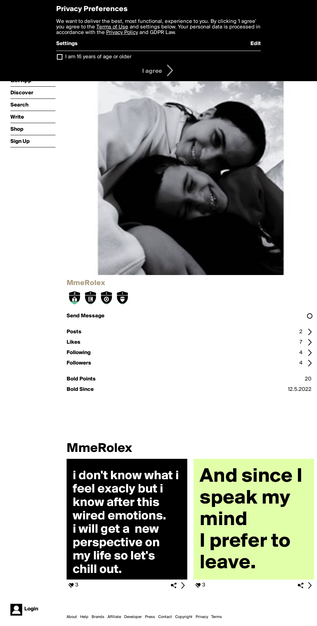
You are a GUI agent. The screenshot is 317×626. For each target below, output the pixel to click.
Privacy (202, 617)
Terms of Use (112, 27)
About (72, 617)
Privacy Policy (122, 32)
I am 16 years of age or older (98, 57)
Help (84, 617)
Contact (165, 617)
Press (150, 617)
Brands (98, 617)
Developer (133, 617)
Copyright (183, 617)
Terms (216, 617)
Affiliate (114, 617)
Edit (255, 43)
